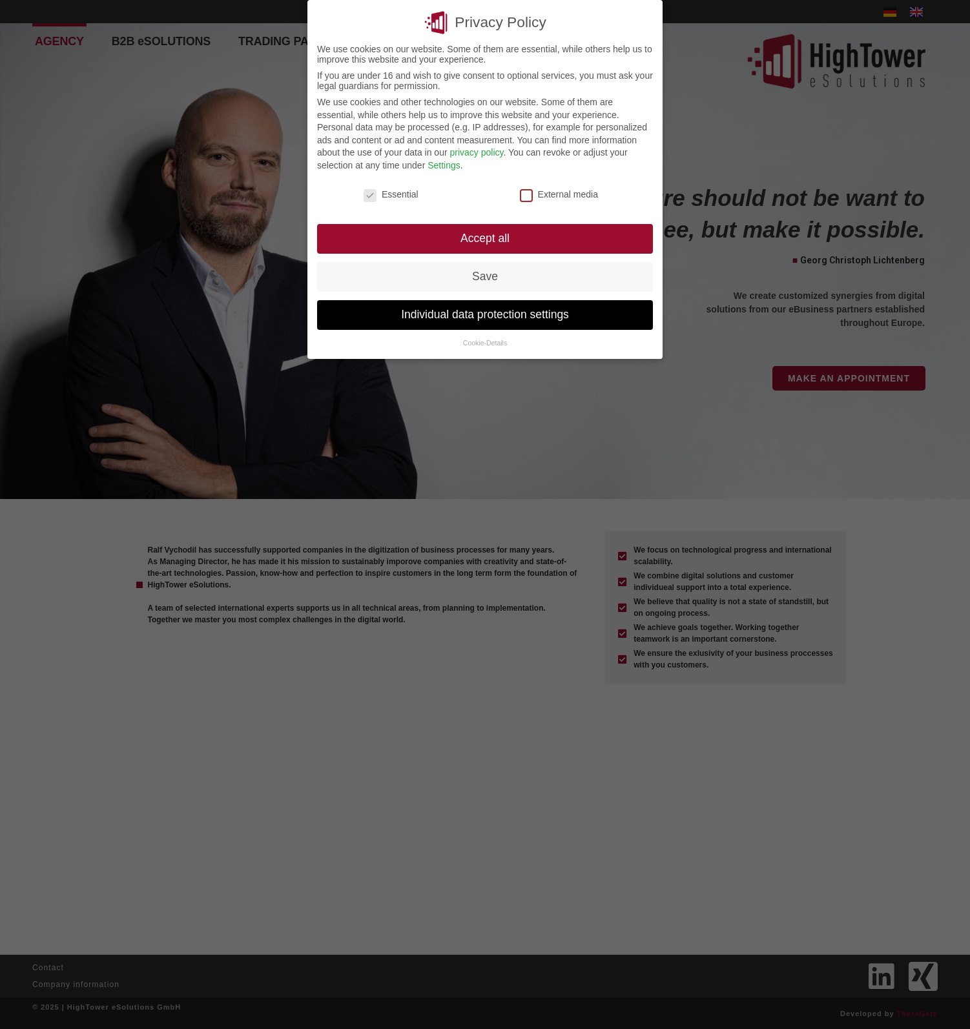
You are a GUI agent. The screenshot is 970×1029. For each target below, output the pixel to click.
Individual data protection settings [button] (485, 313)
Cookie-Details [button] (485, 341)
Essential (391, 193)
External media (559, 193)
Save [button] (485, 275)
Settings (444, 164)
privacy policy (476, 151)
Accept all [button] (485, 236)
